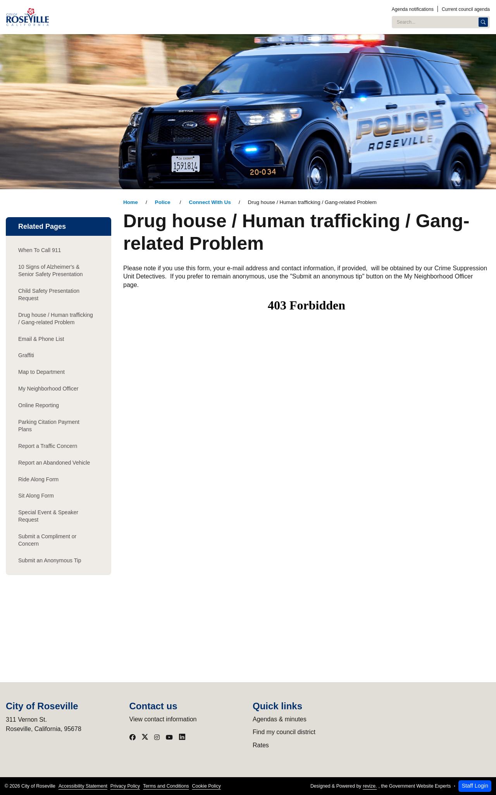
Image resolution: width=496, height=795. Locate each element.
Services (310, 17)
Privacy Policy (125, 786)
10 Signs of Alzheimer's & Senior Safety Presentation (50, 270)
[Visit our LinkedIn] (182, 737)
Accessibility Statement (83, 786)
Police (163, 202)
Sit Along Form (36, 496)
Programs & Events (268, 17)
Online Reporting (38, 405)
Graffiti (26, 355)
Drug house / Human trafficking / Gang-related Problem (55, 318)
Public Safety (191, 17)
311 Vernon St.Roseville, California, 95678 (43, 724)
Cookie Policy (206, 786)
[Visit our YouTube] (169, 737)
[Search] (483, 22)
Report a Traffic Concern (47, 446)
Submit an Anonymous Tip (49, 560)
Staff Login (475, 786)
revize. (370, 786)
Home (130, 202)
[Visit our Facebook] (132, 737)
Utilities (226, 17)
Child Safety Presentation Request (48, 294)
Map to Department (41, 372)
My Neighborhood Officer (48, 388)
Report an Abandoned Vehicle (54, 463)
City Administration (143, 17)
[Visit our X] (145, 737)
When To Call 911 (39, 250)
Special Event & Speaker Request (48, 516)
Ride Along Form (38, 479)
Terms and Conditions (166, 786)
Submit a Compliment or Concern (47, 540)
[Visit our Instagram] (157, 737)
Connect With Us (210, 202)
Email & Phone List (41, 339)
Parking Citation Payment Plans (48, 425)
